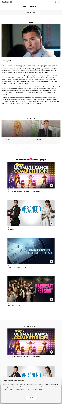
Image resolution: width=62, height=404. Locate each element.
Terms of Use (53, 384)
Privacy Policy (37, 389)
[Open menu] (11, 2)
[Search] (55, 2)
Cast (31, 23)
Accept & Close (31, 398)
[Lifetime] (5, 2)
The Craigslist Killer (31, 7)
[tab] (29, 12)
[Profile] (59, 2)
